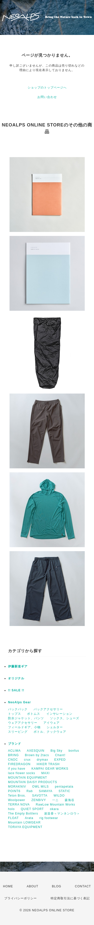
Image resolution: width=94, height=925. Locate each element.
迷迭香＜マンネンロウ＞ (62, 813)
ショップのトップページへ (47, 87)
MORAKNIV (17, 786)
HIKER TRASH (48, 764)
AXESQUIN (35, 750)
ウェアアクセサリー (22, 722)
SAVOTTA (39, 795)
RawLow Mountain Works (55, 804)
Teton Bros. (17, 795)
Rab (30, 791)
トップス (14, 714)
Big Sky (56, 750)
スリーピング (18, 731)
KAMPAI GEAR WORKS (49, 768)
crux (27, 759)
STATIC (64, 791)
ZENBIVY (38, 800)
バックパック (18, 709)
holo (11, 809)
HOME (8, 886)
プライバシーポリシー (20, 898)
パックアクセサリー (48, 709)
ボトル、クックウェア (50, 731)
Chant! (60, 755)
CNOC (13, 759)
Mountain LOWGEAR (24, 822)
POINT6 (14, 791)
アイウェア (51, 722)
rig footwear (48, 818)
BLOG (56, 886)
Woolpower (16, 800)
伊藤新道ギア (18, 666)
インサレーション (59, 714)
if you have (16, 768)
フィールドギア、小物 (24, 727)
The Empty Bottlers (23, 813)
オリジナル (16, 678)
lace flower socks (21, 773)
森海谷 (69, 800)
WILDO (59, 795)
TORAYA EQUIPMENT (25, 827)
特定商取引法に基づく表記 (70, 898)
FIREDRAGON (19, 764)
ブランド (14, 743)
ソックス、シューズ (64, 718)
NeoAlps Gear (19, 702)
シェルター (55, 727)
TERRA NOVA (19, 804)
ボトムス (33, 714)
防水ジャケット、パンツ (26, 718)
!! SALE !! (16, 690)
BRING (13, 755)
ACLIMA (14, 750)
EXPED (60, 759)
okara (54, 809)
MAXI (45, 773)
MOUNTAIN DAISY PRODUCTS (32, 782)
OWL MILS (40, 786)
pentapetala (64, 786)
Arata (29, 818)
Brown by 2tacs (37, 755)
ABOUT (32, 886)
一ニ (55, 800)
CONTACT (83, 886)
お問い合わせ (47, 97)
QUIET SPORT (32, 809)
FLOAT (13, 818)
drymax (42, 759)
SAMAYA (45, 791)
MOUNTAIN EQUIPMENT (27, 777)
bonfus (73, 750)
